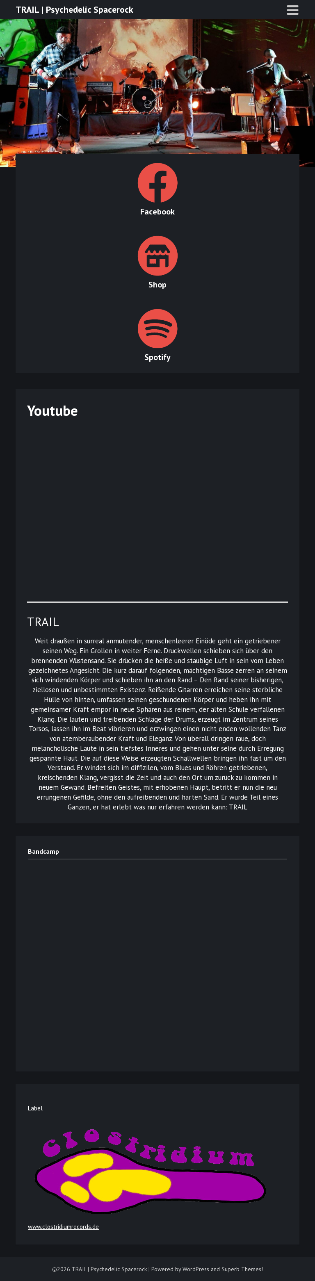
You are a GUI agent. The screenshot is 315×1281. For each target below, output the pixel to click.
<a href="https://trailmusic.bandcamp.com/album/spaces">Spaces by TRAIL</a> (99, 960)
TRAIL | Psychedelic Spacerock (74, 9)
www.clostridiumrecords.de (63, 1227)
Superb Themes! (242, 1269)
